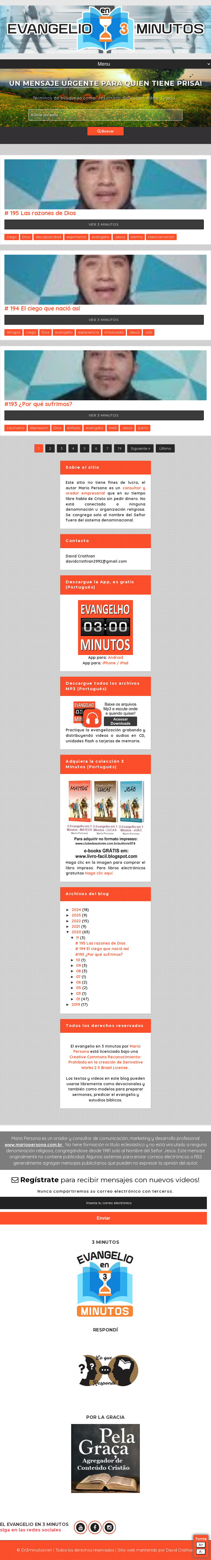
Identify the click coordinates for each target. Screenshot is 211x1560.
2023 (77, 915)
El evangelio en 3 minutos (96, 1046)
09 (79, 965)
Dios (26, 236)
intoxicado (114, 332)
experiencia (88, 332)
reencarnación (161, 236)
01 (78, 998)
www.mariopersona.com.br (34, 1144)
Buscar (105, 131)
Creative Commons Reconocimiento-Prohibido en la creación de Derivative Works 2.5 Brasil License (105, 1062)
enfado (73, 427)
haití (112, 427)
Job (148, 332)
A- (200, 1552)
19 (119, 448)
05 (79, 987)
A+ (201, 1545)
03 (79, 993)
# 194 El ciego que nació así (42, 308)
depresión (39, 427)
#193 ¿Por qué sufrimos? (38, 403)
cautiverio (15, 427)
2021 (76, 926)
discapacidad (48, 236)
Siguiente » (140, 448)
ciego (12, 236)
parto (143, 427)
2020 (77, 931)
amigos (13, 332)
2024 (77, 909)
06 (79, 982)
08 (79, 970)
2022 (77, 920)
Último (165, 448)
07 (79, 976)
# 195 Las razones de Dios (40, 212)
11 (78, 937)
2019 (76, 1004)
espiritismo (76, 236)
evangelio (100, 236)
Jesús (120, 236)
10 (78, 959)
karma (137, 236)
